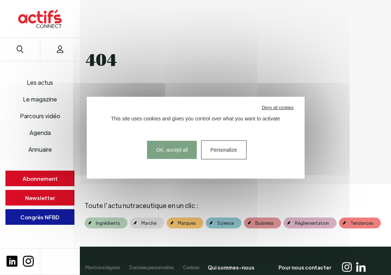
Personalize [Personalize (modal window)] (224, 150)
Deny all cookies (277, 107)
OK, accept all (172, 150)
